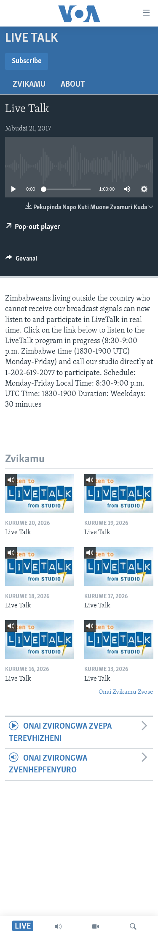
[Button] (21, 261)
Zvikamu (29, 84)
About (73, 84)
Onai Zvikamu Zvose (126, 692)
